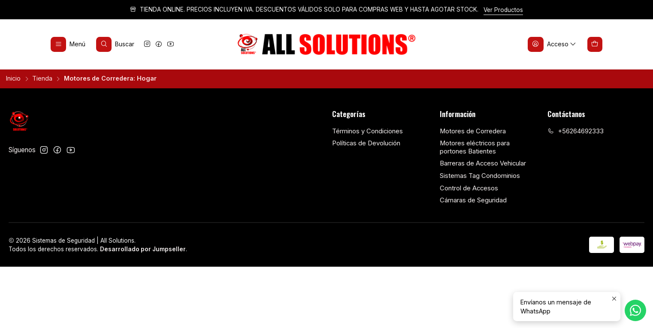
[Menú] (68, 44)
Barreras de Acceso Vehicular (483, 163)
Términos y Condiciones (367, 131)
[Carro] (595, 44)
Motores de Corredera (473, 131)
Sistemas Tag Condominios (480, 176)
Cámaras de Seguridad (473, 200)
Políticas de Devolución (366, 143)
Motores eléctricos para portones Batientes (475, 147)
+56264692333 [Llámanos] (575, 131)
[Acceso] (552, 44)
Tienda (42, 78)
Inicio (13, 78)
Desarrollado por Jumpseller (143, 249)
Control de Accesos (469, 188)
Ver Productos (503, 9)
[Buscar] (115, 44)
